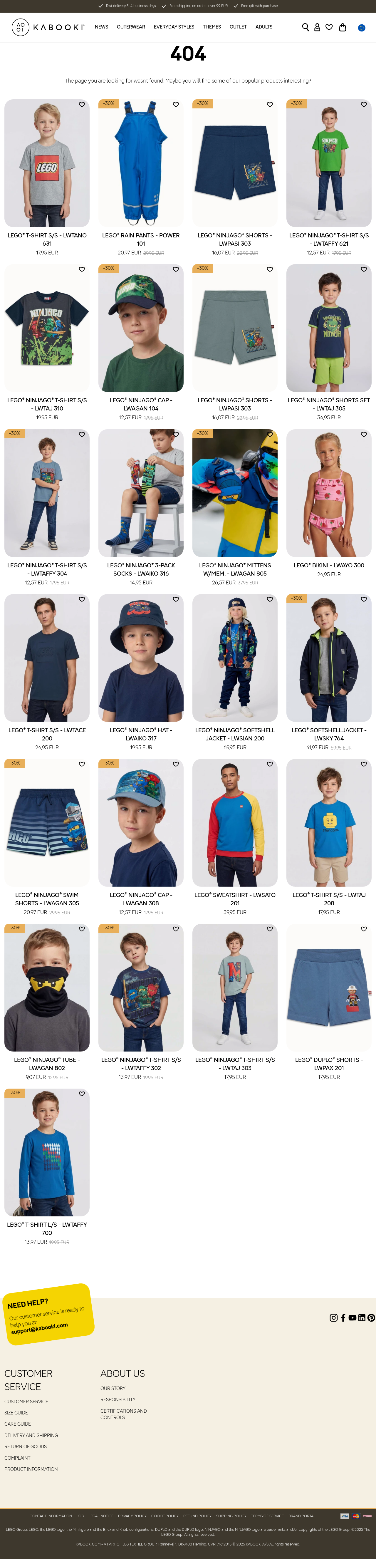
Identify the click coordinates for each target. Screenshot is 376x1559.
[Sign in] (317, 27)
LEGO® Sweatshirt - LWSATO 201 (235, 904)
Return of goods (25, 1447)
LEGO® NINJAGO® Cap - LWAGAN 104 (141, 410)
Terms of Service (267, 1516)
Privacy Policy (132, 1516)
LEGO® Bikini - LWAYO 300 (329, 571)
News (101, 27)
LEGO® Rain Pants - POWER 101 (141, 245)
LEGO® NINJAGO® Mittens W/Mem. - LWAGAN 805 (235, 575)
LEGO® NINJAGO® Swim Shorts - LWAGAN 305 (47, 904)
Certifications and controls (123, 1414)
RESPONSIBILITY (117, 1400)
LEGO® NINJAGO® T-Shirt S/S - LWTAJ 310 (47, 410)
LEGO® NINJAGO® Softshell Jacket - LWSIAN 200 (235, 739)
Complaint (17, 1458)
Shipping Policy (231, 1516)
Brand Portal (301, 1516)
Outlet (238, 27)
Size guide (16, 1413)
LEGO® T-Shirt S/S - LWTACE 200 (47, 739)
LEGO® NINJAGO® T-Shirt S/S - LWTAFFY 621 (329, 245)
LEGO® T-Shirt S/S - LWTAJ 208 (329, 904)
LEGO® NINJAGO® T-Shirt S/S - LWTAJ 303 (235, 1069)
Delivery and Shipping (31, 1436)
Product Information (31, 1469)
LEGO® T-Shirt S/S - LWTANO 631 (47, 245)
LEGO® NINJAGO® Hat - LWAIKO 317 (141, 739)
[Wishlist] (329, 27)
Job (80, 1516)
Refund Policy (197, 1516)
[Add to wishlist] (82, 105)
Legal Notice (100, 1516)
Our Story (112, 1389)
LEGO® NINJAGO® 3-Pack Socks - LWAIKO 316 (141, 575)
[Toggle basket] (342, 27)
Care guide (17, 1424)
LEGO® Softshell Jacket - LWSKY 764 (329, 739)
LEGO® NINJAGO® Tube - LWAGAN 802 (47, 1069)
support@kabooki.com (39, 1328)
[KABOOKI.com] (48, 27)
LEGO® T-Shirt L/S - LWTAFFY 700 (47, 1234)
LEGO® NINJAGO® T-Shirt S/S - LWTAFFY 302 (141, 1069)
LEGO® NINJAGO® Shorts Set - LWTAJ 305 (329, 410)
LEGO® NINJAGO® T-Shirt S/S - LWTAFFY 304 (47, 575)
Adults (264, 27)
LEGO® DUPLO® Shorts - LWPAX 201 (329, 1069)
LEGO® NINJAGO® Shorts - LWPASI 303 (235, 245)
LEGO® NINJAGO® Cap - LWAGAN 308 (141, 904)
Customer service (26, 1402)
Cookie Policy (165, 1516)
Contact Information (51, 1516)
